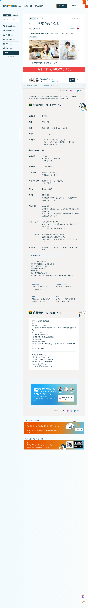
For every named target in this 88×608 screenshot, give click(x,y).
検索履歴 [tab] (15, 15)
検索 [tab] (7, 15)
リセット (12, 56)
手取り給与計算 (38, 6)
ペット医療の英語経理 (44, 23)
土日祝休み (33, 37)
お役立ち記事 (28, 6)
